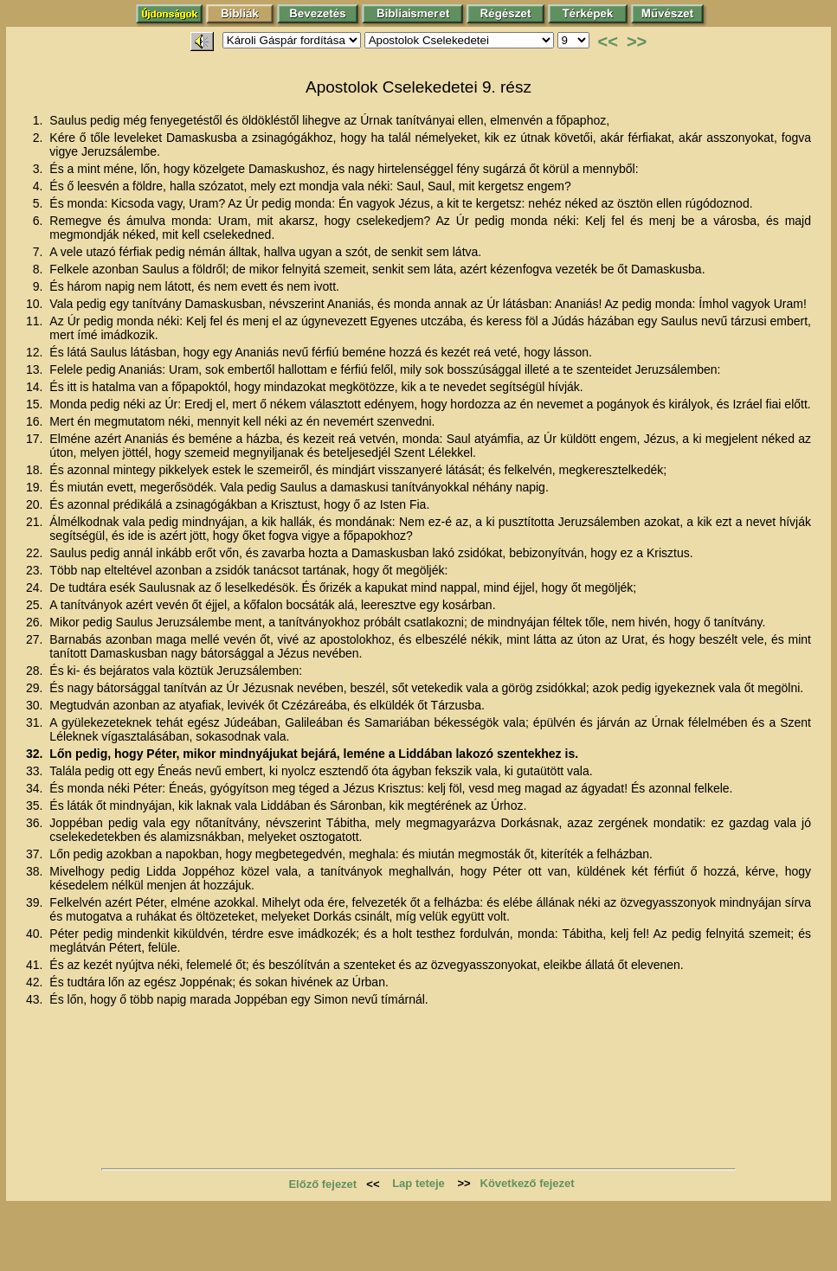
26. (36, 622)
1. (40, 120)
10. (36, 304)
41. (36, 965)
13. (36, 369)
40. (36, 933)
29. (36, 688)
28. (36, 670)
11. (36, 321)
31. (36, 722)
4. (40, 186)
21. (36, 522)
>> (637, 41)
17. (36, 439)
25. (36, 605)
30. (36, 705)
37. (36, 854)
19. (36, 487)
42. (36, 982)
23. (36, 570)
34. (36, 788)
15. (36, 404)
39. (36, 902)
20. (36, 504)
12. (36, 352)
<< (608, 41)
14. (36, 387)
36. (36, 823)
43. (36, 999)
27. (36, 639)
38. (36, 871)
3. (40, 169)
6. (40, 221)
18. (36, 470)
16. (36, 421)
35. (36, 805)
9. (40, 286)
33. (36, 771)
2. (40, 137)
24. (36, 587)
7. (40, 252)
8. (40, 269)
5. (40, 203)
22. (36, 553)
